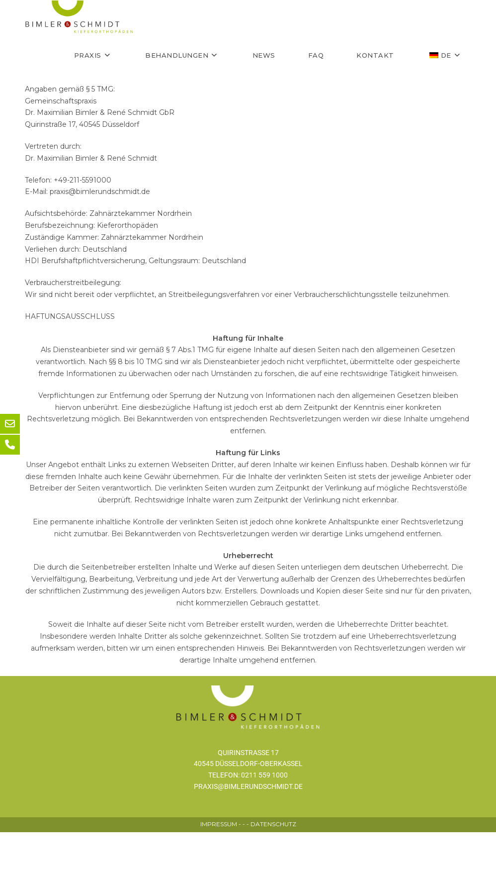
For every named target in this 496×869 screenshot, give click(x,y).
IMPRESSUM (218, 861)
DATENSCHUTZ (273, 861)
